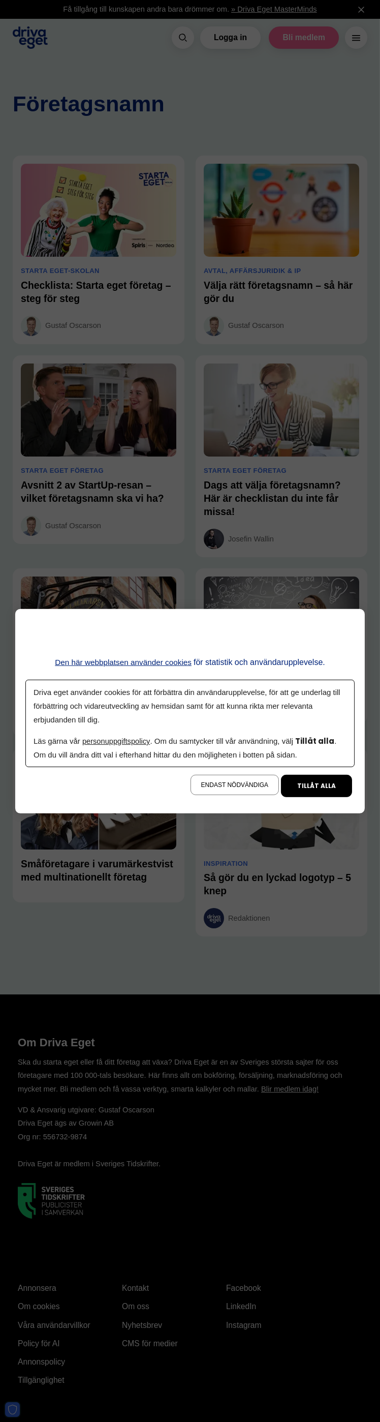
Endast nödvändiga (234, 785)
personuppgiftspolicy (116, 741)
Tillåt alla (316, 785)
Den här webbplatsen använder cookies (123, 661)
